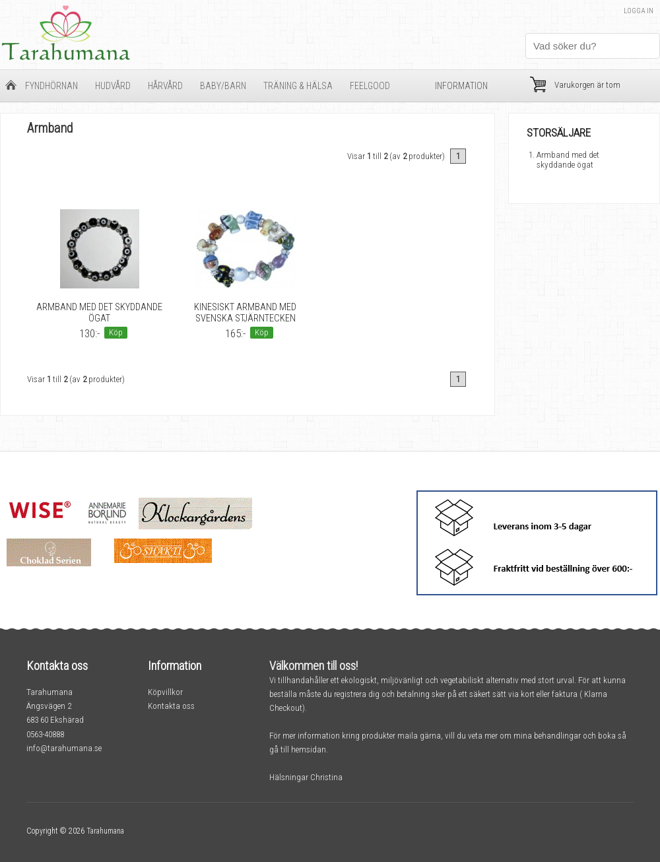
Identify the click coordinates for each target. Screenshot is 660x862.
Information (461, 86)
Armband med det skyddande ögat (99, 313)
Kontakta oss (171, 706)
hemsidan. (309, 749)
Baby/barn (223, 86)
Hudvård (113, 86)
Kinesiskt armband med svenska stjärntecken (245, 313)
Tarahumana (105, 831)
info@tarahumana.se (64, 748)
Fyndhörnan (51, 86)
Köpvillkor (165, 692)
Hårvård (165, 86)
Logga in (638, 11)
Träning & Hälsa (298, 86)
